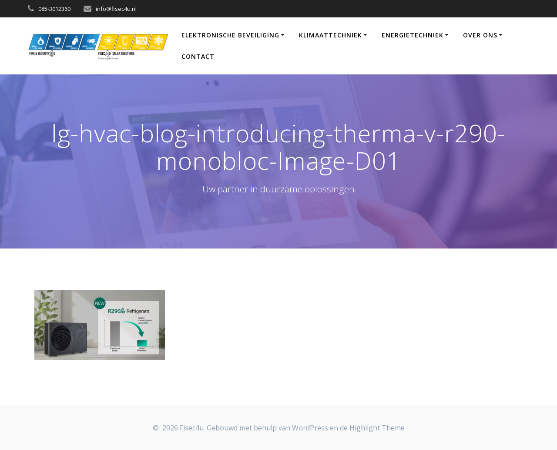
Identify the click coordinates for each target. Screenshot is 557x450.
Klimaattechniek (330, 35)
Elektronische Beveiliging (230, 35)
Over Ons (480, 35)
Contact (198, 56)
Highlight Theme (377, 428)
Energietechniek (412, 35)
